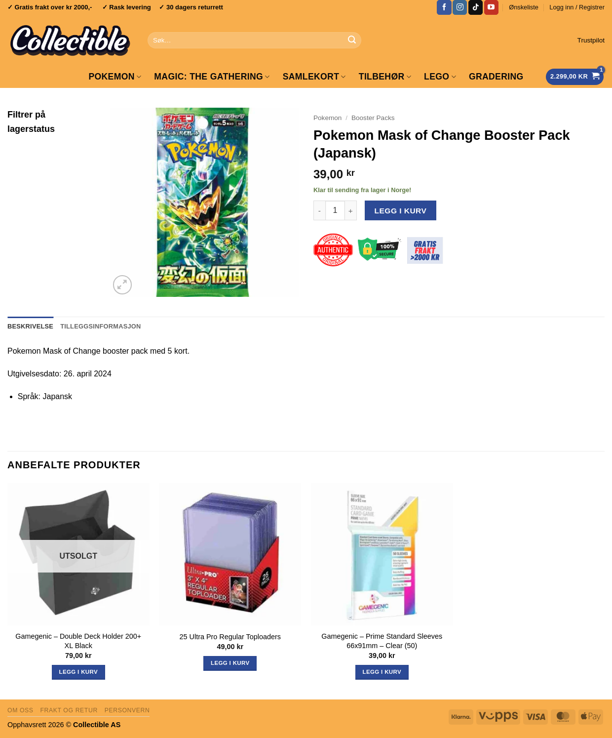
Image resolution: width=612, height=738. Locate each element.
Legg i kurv (401, 210)
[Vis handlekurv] (575, 77)
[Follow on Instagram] (460, 7)
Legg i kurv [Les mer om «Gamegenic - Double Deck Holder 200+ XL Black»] (78, 672)
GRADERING (496, 77)
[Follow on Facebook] (444, 7)
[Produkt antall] (335, 210)
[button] (577, 7)
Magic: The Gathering (211, 77)
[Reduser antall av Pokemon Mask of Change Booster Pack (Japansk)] (319, 210)
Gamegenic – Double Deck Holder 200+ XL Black (78, 641)
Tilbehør (385, 77)
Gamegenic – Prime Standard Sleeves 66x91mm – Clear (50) (381, 641)
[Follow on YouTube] (491, 7)
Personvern (127, 710)
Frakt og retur (68, 710)
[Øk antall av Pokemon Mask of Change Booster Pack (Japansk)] (351, 210)
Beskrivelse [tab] (30, 326)
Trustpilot (591, 40)
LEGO (440, 77)
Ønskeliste (523, 7)
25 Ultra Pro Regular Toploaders (230, 637)
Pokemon (114, 77)
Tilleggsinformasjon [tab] (100, 326)
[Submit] (352, 40)
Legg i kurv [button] (230, 663)
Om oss (20, 710)
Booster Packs (373, 118)
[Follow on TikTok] (475, 7)
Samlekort (314, 77)
